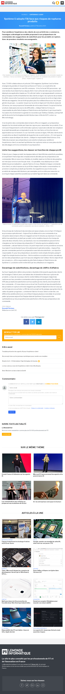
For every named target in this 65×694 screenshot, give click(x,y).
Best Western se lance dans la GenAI (14, 370)
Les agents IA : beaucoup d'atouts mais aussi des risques (46, 631)
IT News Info (34, 664)
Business (25, 14)
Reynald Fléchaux (8, 308)
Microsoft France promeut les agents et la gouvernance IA (48, 475)
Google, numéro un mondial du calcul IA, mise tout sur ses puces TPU (47, 542)
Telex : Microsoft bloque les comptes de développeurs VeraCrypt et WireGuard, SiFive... (15, 572)
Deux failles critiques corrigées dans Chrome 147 (46, 571)
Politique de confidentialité (37, 408)
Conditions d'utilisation (49, 408)
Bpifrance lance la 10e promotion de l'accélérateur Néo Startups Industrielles (16, 602)
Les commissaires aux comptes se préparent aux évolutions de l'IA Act (14, 502)
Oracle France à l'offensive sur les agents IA (16, 475)
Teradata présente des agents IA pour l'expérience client (20, 351)
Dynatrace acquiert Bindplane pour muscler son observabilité (45, 602)
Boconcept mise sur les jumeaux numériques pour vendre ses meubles (24, 356)
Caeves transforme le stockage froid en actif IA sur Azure (16, 542)
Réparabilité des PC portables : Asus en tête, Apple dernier (15, 631)
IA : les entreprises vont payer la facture (47, 502)
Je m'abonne (6, 434)
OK (59, 337)
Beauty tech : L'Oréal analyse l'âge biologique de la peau (21, 361)
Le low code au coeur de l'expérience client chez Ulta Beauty (21, 366)
